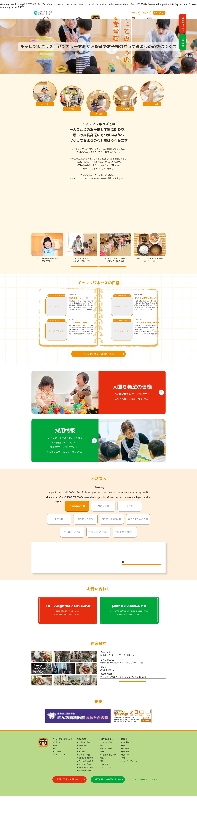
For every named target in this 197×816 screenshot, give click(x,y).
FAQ (101, 765)
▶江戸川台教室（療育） (86, 787)
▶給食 (54, 768)
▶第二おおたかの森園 (85, 780)
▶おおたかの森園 (83, 774)
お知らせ (146, 13)
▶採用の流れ (125, 765)
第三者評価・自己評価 (107, 774)
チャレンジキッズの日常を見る (98, 359)
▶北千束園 (81, 771)
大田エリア (41, 12)
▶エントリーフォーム (129, 780)
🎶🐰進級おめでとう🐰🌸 (145, 303)
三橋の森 (41, 14)
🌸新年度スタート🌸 (78, 303)
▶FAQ (123, 777)
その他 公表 (103, 784)
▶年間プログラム (59, 774)
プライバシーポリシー (107, 787)
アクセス (135, 13)
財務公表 (102, 777)
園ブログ (155, 799)
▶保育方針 (56, 762)
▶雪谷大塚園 (82, 765)
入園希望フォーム (106, 768)
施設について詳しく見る (142, 572)
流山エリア (49, 12)
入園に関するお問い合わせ (69, 799)
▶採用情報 (125, 768)
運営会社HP (133, 701)
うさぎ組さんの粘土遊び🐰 (145, 328)
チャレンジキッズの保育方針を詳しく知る (98, 269)
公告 (101, 780)
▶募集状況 (125, 771)
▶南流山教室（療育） (85, 790)
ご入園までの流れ (106, 762)
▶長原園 (80, 768)
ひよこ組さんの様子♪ (78, 328)
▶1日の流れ (57, 771)
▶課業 (54, 765)
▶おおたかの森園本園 (85, 777)
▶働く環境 (125, 762)
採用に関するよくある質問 (129, 641)
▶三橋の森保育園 (83, 762)
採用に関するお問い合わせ (108, 799)
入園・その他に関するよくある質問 (67, 641)
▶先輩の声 (125, 774)
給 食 (48, 14)
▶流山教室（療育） (84, 784)
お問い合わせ (159, 13)
